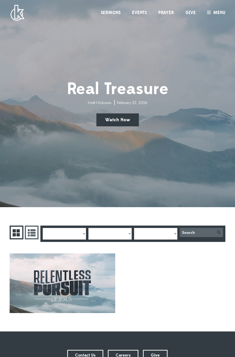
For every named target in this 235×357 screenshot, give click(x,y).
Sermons (110, 12)
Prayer (166, 12)
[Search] (197, 232)
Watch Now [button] (117, 120)
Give (190, 12)
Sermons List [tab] (31, 232)
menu (215, 12)
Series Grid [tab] (16, 232)
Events (139, 12)
